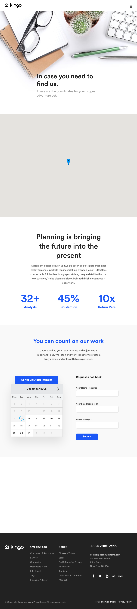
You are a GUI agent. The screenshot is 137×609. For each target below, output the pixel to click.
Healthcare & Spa (38, 567)
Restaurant (64, 567)
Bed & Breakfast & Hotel (70, 562)
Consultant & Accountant (42, 553)
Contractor (35, 562)
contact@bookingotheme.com (105, 555)
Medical (63, 580)
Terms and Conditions (105, 602)
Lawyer (33, 558)
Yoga (32, 575)
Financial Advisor (38, 580)
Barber (62, 558)
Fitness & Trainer (67, 553)
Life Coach (35, 571)
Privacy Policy (124, 602)
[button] (131, 6)
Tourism (63, 571)
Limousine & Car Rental (71, 575)
